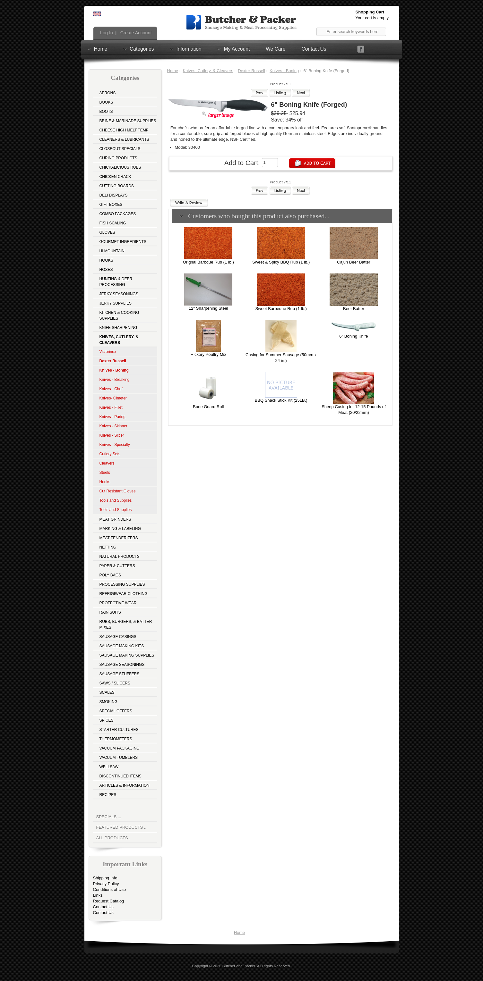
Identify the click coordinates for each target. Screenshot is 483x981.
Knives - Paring (112, 417)
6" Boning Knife (353, 336)
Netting (107, 547)
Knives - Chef (111, 389)
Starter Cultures (119, 729)
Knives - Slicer (111, 435)
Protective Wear (118, 603)
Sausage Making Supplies (126, 655)
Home (101, 49)
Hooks (106, 260)
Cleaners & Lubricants (124, 139)
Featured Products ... (122, 827)
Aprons (107, 93)
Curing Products (118, 158)
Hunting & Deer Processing (116, 282)
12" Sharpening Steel (208, 308)
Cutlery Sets (109, 454)
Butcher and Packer (238, 966)
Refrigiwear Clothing (123, 593)
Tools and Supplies (115, 500)
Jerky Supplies (115, 303)
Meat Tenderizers (118, 538)
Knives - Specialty (114, 444)
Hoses (106, 269)
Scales (107, 692)
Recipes (107, 794)
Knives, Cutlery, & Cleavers (208, 70)
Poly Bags (110, 575)
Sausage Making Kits (121, 646)
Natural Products (119, 556)
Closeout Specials (120, 149)
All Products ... (114, 837)
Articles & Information (124, 785)
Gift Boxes (111, 204)
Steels (104, 472)
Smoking (108, 702)
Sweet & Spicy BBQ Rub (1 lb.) (281, 262)
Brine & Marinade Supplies (127, 121)
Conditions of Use (109, 889)
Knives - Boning (284, 70)
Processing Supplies (122, 584)
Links (98, 895)
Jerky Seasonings (118, 294)
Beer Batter (353, 308)
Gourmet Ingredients (122, 241)
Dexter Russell (251, 70)
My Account (237, 49)
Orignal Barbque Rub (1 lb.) (208, 262)
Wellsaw (109, 767)
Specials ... (108, 816)
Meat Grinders (115, 519)
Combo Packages (117, 214)
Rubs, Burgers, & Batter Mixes (125, 624)
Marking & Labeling (120, 528)
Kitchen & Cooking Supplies (119, 315)
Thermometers (115, 739)
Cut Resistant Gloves (117, 491)
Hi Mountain (112, 251)
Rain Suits (110, 612)
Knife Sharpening (118, 327)
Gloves (107, 232)
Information (189, 49)
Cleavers (107, 463)
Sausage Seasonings (122, 664)
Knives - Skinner (113, 426)
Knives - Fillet (111, 407)
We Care (275, 49)
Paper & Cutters (117, 566)
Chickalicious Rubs (120, 167)
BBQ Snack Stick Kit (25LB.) (281, 400)
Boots (106, 111)
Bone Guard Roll (208, 406)
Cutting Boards (116, 186)
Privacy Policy (106, 883)
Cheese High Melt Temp (124, 130)
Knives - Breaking (114, 379)
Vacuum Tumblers (118, 757)
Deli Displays (113, 195)
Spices (106, 720)
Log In (106, 32)
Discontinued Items (120, 776)
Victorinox (107, 351)
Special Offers (115, 711)
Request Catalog (108, 901)
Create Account (135, 32)
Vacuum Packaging (119, 748)
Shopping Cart (370, 12)
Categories (142, 49)
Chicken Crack (115, 176)
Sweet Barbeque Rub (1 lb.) (280, 308)
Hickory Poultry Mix (208, 354)
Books (106, 102)
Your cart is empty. (373, 17)
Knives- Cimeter (113, 398)
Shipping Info (105, 878)
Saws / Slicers (114, 683)
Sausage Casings (117, 636)
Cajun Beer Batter (353, 262)
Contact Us (313, 49)
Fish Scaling (112, 223)
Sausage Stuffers (119, 674)
